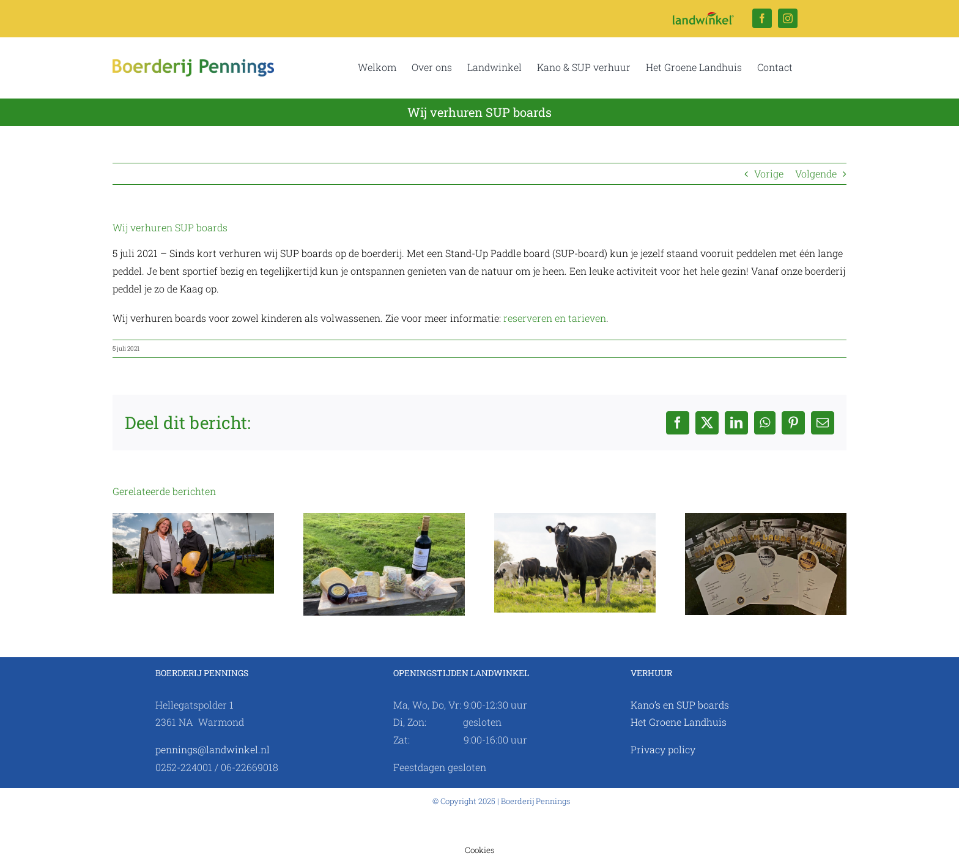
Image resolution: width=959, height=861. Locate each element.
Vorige (768, 173)
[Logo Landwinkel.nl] (703, 16)
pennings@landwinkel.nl (212, 749)
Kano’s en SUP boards (680, 704)
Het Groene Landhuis (679, 721)
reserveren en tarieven (554, 317)
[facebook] (762, 18)
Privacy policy (663, 749)
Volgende (816, 173)
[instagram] (788, 18)
